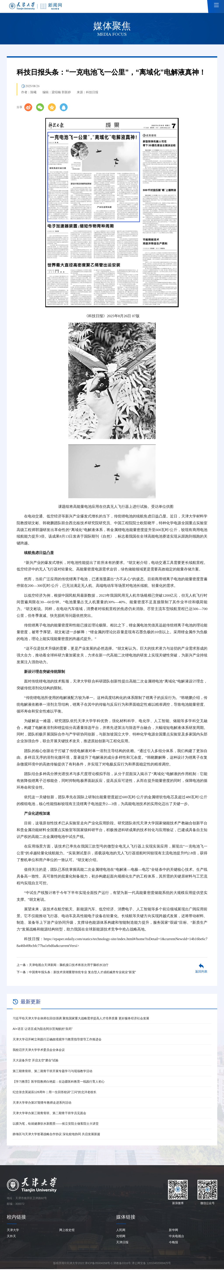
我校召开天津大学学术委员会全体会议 (39, 1051)
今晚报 (173, 1243)
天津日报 (122, 1243)
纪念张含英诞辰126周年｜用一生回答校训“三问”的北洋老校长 (55, 1093)
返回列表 (201, 972)
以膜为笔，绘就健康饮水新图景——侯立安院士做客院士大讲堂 (56, 1124)
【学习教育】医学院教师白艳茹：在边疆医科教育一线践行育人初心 (59, 1082)
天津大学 (13, 1231)
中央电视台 (176, 1237)
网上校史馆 (67, 1231)
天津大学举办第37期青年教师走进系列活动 (42, 1103)
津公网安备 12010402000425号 (151, 1264)
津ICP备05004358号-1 (98, 1264)
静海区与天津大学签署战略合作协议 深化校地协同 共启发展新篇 (56, 1135)
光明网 (120, 1237)
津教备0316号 (122, 1264)
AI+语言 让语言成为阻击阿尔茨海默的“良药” (43, 1030)
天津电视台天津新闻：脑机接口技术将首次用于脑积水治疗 (68, 966)
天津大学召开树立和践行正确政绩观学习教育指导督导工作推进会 (57, 1040)
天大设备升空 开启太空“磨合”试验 (36, 1061)
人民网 (120, 1231)
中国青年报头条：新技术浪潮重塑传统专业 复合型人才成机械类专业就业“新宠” (82, 973)
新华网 (173, 1231)
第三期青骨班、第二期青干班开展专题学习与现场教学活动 (52, 1072)
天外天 (11, 1237)
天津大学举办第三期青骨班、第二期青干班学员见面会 (49, 1114)
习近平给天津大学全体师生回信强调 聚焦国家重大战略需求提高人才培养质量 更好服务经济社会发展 (81, 1019)
